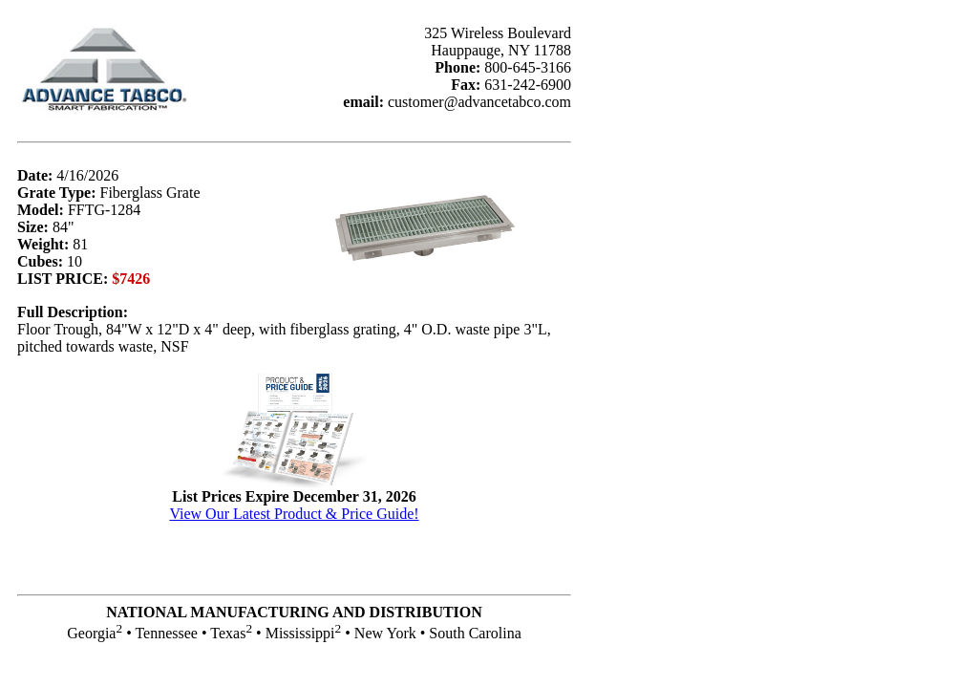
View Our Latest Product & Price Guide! (293, 513)
